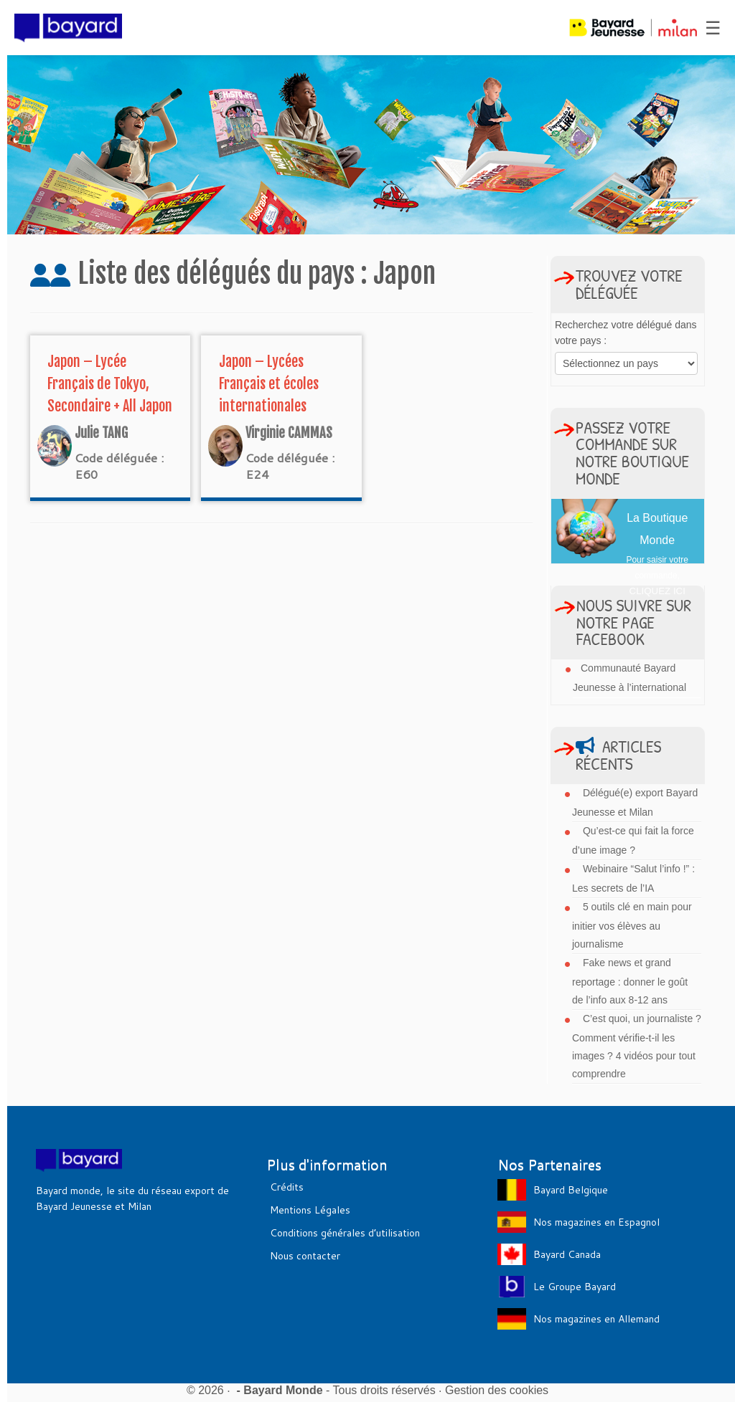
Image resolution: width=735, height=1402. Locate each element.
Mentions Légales (310, 1210)
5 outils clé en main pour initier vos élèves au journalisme (632, 925)
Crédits (287, 1187)
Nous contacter (305, 1256)
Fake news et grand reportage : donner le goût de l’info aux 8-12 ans (630, 981)
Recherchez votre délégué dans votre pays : (626, 332)
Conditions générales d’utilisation (345, 1233)
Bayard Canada (567, 1254)
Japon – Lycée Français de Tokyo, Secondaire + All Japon (109, 384)
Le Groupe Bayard (574, 1286)
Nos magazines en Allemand (596, 1319)
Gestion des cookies (496, 1390)
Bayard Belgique (570, 1190)
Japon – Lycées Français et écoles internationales (269, 384)
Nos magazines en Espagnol (596, 1222)
